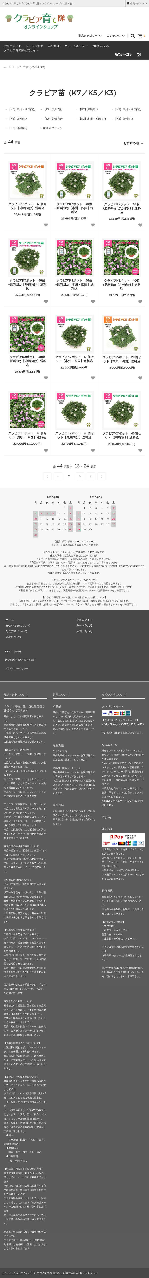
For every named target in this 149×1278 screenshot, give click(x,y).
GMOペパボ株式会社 (64, 1263)
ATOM (15, 648)
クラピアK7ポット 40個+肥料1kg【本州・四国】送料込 (74, 206)
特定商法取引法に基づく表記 (21, 654)
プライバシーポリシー (17, 660)
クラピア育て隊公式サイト (21, 50)
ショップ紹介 (34, 46)
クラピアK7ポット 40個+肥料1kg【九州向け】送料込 (121, 206)
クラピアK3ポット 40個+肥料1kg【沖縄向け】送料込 (27, 359)
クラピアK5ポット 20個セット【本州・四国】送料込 (121, 357)
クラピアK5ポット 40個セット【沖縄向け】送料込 (27, 204)
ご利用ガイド (12, 46)
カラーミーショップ (12, 1263)
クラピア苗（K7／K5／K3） (31, 67)
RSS (7, 648)
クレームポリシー (76, 46)
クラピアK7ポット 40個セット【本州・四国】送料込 (74, 357)
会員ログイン (137, 3)
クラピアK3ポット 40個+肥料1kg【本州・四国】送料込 (74, 283)
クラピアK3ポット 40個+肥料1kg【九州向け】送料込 (121, 283)
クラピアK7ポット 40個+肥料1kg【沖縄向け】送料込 (27, 283)
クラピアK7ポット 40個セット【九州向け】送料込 (74, 433)
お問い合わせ (101, 46)
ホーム (7, 67)
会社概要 (54, 46)
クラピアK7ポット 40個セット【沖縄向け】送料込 (121, 434)
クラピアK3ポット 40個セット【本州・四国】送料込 (27, 433)
